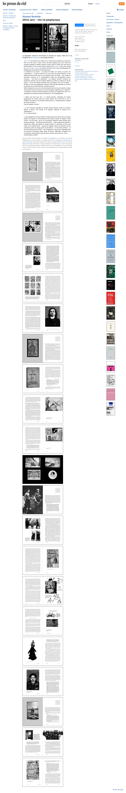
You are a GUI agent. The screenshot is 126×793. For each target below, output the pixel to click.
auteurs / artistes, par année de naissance (9, 16)
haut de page (118, 790)
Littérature (40, 13)
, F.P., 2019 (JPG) (83, 76)
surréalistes (36, 68)
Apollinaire (57, 66)
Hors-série (49, 13)
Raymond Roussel (27, 143)
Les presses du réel (28, 13)
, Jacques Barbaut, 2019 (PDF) (84, 77)
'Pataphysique (36, 57)
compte (120, 10)
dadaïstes (28, 68)
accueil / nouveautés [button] (9, 10)
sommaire (77, 66)
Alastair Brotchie (31, 16)
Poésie (108, 32)
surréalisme (67, 140)
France (108, 26)
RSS (122, 3)
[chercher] (53, 3)
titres (4, 20)
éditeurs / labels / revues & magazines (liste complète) (10, 27)
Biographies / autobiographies (114, 22)
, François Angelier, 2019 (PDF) (84, 74)
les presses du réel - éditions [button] (29, 10)
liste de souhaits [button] (90, 25)
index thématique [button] (77, 10)
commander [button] (79, 25)
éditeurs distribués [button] (47, 10)
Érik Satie (36, 143)
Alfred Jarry (27, 61)
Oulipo (31, 142)
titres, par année (8, 23)
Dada (23, 142)
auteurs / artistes (8, 13)
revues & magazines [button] (62, 10)
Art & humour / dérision (112, 19)
